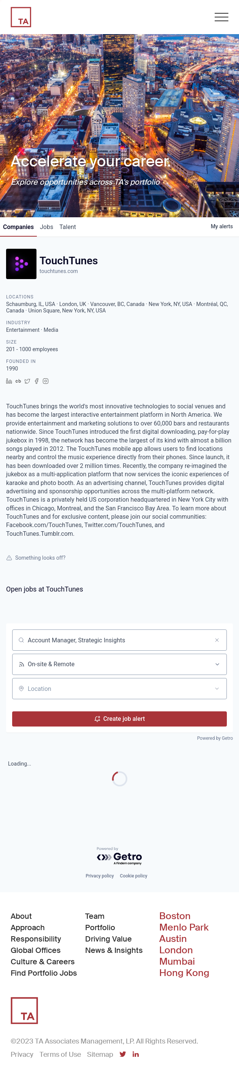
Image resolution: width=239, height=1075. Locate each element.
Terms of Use (60, 1054)
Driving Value (108, 939)
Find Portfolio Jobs (44, 972)
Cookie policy (133, 876)
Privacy (22, 1054)
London (176, 950)
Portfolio (100, 927)
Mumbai (177, 961)
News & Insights (114, 950)
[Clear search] (217, 640)
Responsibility (36, 939)
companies (18, 227)
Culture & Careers (43, 962)
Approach (28, 927)
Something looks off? (35, 558)
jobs (46, 227)
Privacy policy (99, 876)
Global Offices (36, 950)
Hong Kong (184, 973)
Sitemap (100, 1054)
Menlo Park (184, 927)
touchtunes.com (59, 271)
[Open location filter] (217, 688)
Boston (175, 916)
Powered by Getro (215, 738)
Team (94, 916)
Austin (173, 939)
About (21, 916)
